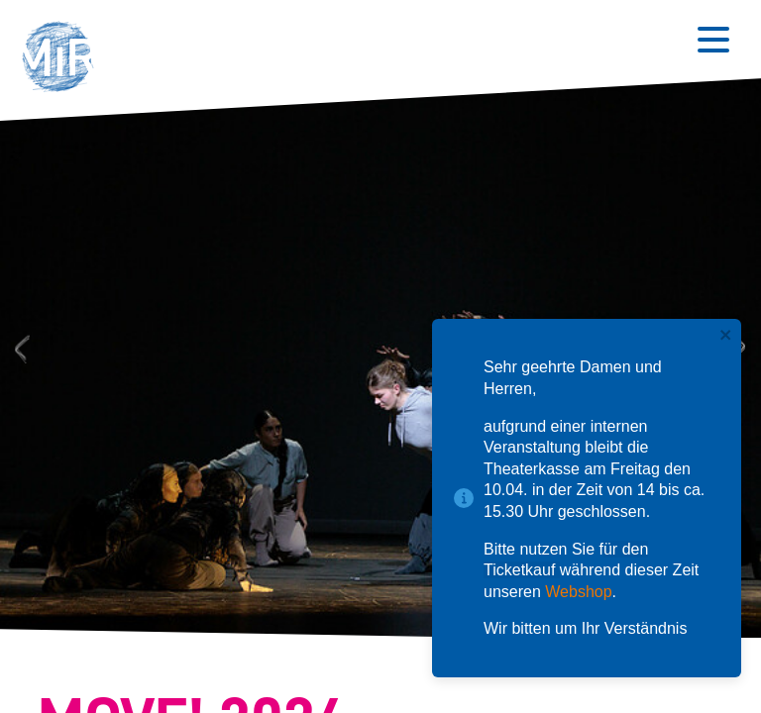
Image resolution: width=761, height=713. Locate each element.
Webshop (578, 591)
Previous (19, 348)
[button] (64, 59)
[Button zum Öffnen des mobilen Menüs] (713, 39)
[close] (726, 336)
